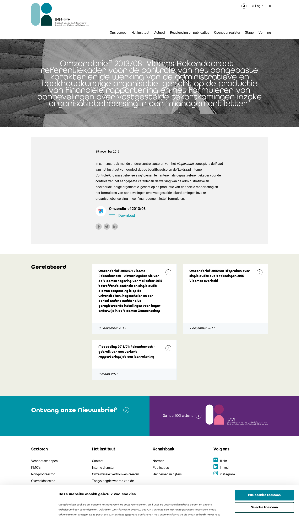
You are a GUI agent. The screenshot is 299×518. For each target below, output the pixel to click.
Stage (249, 33)
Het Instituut (140, 33)
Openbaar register (227, 33)
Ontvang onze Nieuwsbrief (74, 410)
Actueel (159, 33)
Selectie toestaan (264, 475)
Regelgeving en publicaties (189, 33)
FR (269, 6)
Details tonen (237, 510)
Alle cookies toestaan (264, 463)
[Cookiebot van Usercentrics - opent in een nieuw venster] (27, 510)
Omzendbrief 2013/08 (166, 212)
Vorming (265, 33)
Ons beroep (118, 33)
